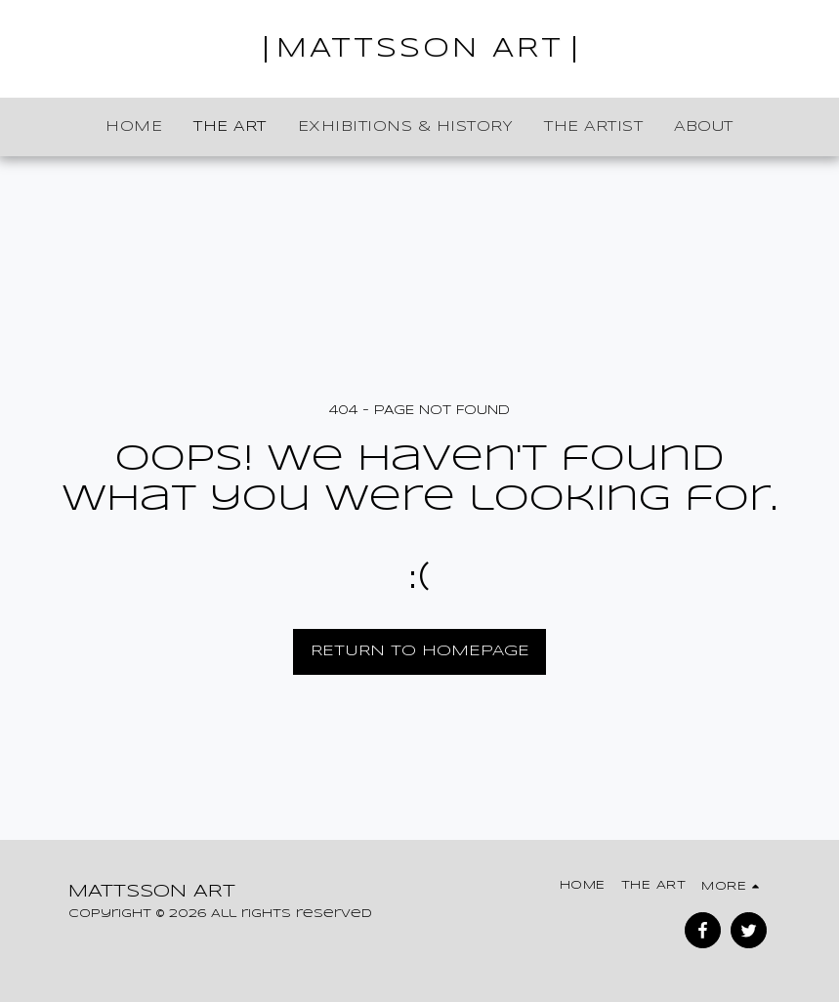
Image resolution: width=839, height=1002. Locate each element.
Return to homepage (420, 651)
